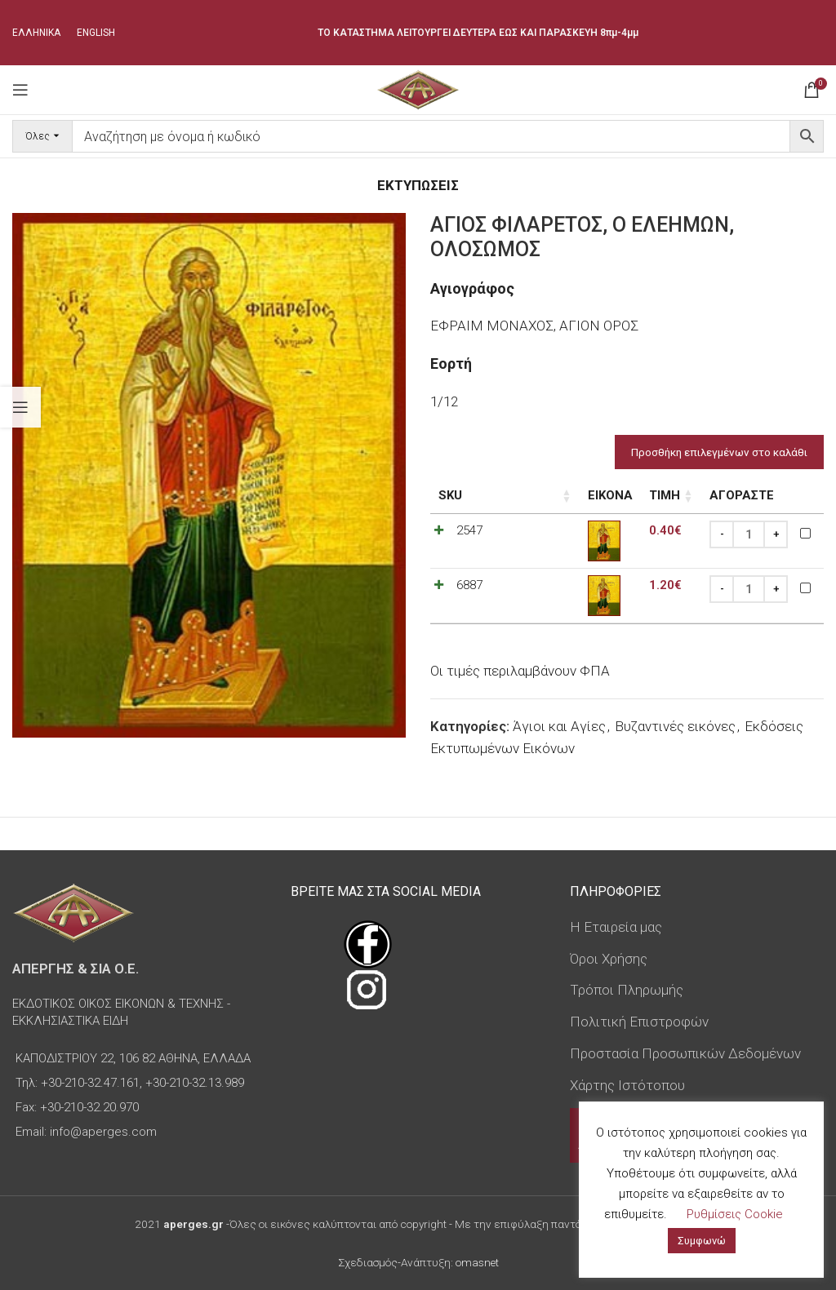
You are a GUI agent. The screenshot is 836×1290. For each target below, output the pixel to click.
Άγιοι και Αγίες (559, 726)
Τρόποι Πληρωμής (626, 990)
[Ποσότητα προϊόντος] (748, 534)
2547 (469, 530)
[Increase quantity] (775, 534)
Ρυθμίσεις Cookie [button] (735, 1214)
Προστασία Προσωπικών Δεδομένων (685, 1053)
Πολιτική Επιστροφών (639, 1021)
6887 (469, 585)
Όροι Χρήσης (608, 959)
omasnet (477, 1262)
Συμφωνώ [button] (702, 1241)
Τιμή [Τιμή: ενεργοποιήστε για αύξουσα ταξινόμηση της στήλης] (604, 495)
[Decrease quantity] (721, 534)
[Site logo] (417, 88)
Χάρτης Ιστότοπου (627, 1085)
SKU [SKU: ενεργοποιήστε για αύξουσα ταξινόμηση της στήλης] (450, 495)
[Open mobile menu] (20, 89)
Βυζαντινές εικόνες (675, 726)
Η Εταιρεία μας (616, 927)
